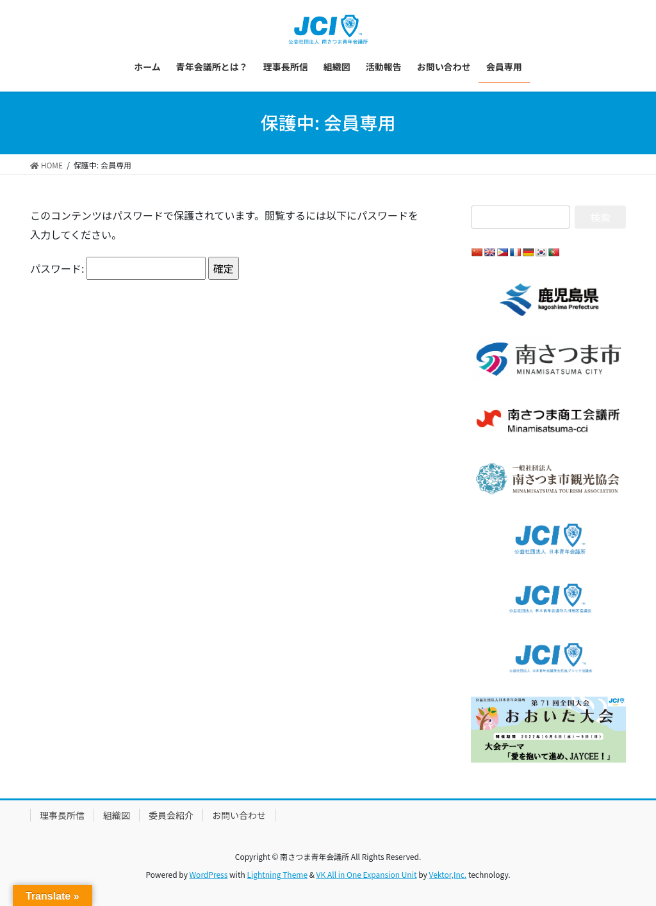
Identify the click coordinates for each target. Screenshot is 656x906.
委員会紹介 (171, 815)
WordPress (209, 874)
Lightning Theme (277, 874)
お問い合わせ (239, 815)
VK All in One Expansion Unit (366, 874)
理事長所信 (62, 815)
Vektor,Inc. (447, 874)
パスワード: (118, 268)
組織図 (116, 815)
